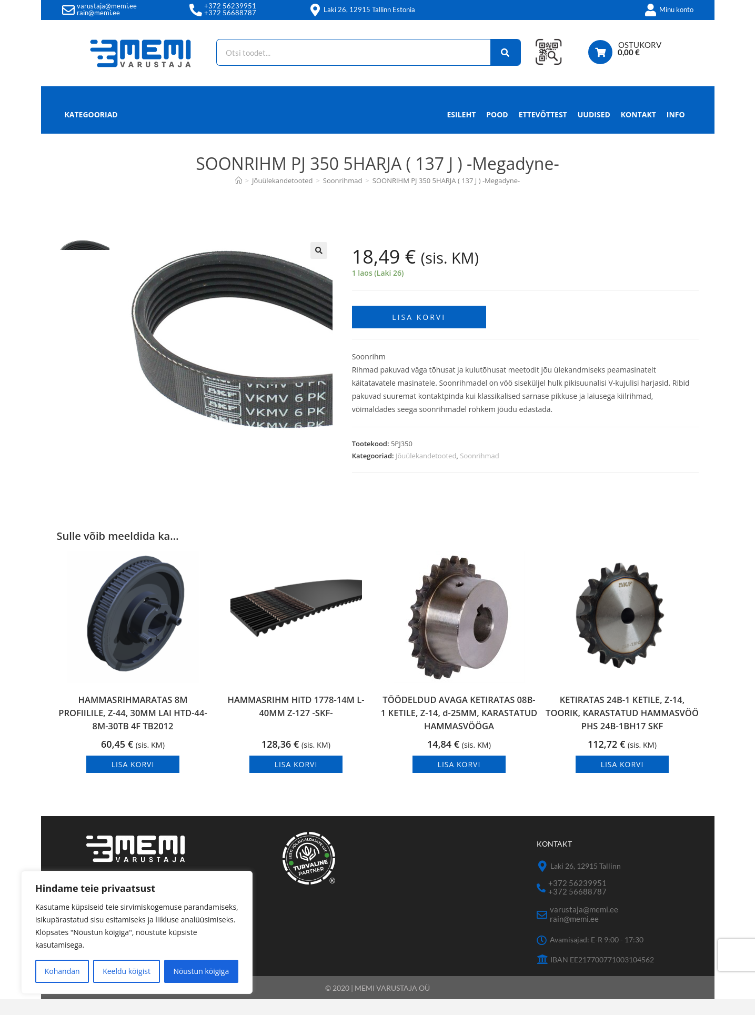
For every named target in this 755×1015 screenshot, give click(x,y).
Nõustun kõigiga (201, 971)
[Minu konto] (651, 10)
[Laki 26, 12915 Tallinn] (542, 882)
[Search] (499, 52)
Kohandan (62, 971)
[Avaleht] (238, 180)
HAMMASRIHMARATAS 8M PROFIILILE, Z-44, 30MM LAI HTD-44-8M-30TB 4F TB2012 (133, 728)
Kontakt (638, 114)
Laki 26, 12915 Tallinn (585, 882)
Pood (497, 114)
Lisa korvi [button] (133, 780)
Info (676, 117)
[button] (318, 250)
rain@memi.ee (98, 12)
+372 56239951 (230, 6)
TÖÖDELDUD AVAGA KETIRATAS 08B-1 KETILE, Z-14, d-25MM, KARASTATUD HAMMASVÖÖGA (459, 720)
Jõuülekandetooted (426, 451)
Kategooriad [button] (91, 114)
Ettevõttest (543, 114)
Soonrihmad (479, 451)
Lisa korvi (419, 312)
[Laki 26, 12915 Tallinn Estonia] (315, 10)
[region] (137, 932)
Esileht (461, 114)
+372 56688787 (230, 12)
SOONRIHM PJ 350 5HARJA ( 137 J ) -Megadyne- (446, 180)
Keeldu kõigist (126, 971)
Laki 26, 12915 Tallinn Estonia (369, 9)
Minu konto (676, 9)
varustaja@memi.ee (107, 6)
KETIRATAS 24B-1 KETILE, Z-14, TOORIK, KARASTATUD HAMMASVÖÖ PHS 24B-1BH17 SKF (622, 720)
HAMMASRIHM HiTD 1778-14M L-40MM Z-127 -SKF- (296, 725)
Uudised (594, 114)
